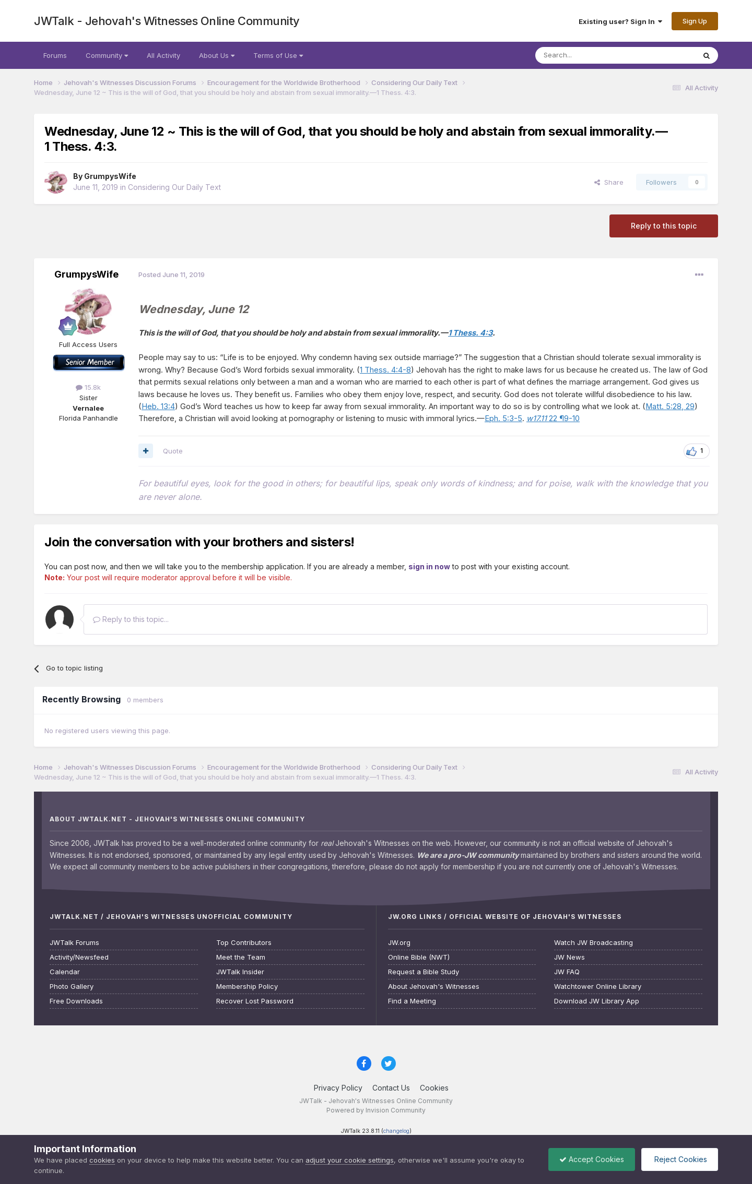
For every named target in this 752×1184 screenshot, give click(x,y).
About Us (216, 55)
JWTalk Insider (240, 972)
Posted (171, 274)
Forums (55, 55)
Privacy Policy (338, 1087)
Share (609, 182)
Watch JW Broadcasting (593, 943)
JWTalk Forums (74, 943)
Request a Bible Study (423, 972)
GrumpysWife (110, 176)
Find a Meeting (412, 1001)
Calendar (65, 972)
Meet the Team (240, 957)
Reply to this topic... (131, 619)
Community (107, 55)
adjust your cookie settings (350, 1160)
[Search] (588, 55)
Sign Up (695, 21)
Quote (173, 451)
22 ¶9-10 (553, 418)
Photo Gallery (71, 986)
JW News (569, 957)
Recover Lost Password (254, 1001)
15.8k (88, 387)
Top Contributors (244, 943)
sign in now (429, 566)
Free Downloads (76, 1001)
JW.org (399, 943)
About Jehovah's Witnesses (433, 986)
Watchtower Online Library (597, 986)
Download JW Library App (596, 1001)
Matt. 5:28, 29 (670, 406)
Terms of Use (278, 55)
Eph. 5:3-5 (503, 418)
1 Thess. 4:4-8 (385, 370)
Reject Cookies (679, 1159)
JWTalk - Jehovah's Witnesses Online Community (167, 21)
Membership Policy (247, 986)
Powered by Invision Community (376, 1110)
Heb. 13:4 (158, 406)
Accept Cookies (591, 1159)
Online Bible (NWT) (419, 957)
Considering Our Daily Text (174, 187)
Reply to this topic (664, 225)
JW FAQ (567, 972)
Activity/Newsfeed (79, 957)
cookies (102, 1160)
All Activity (163, 55)
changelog (396, 1131)
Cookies (434, 1087)
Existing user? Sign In (620, 21)
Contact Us (391, 1087)
